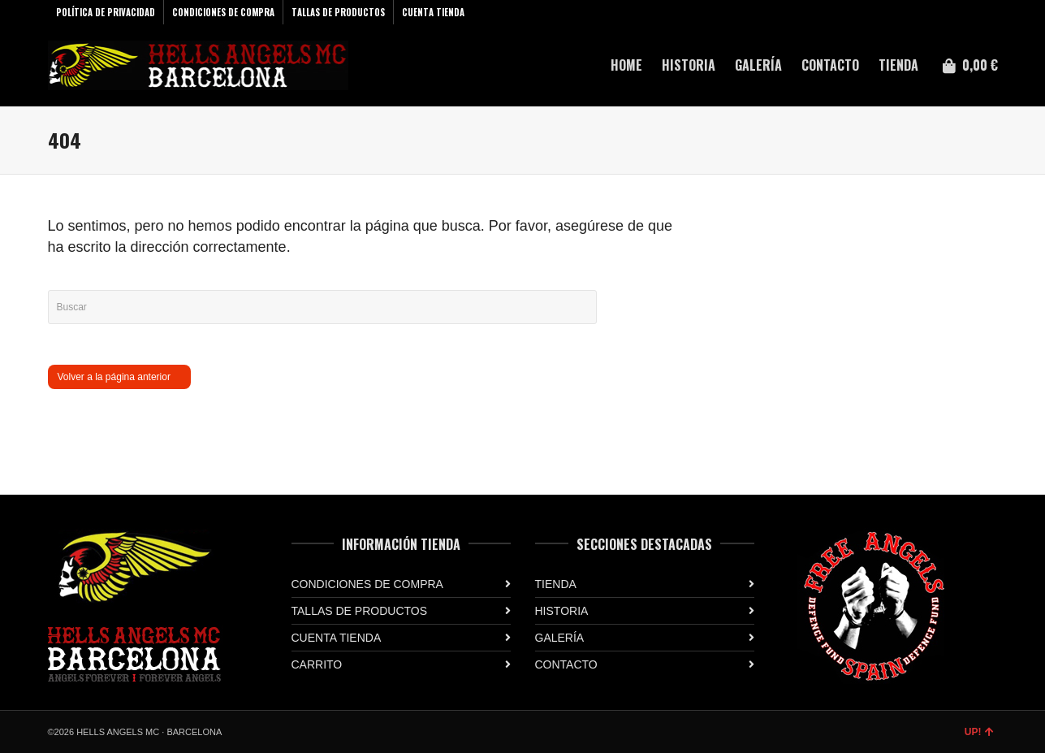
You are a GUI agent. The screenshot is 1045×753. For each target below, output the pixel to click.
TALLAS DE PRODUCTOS (338, 12)
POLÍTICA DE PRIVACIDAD (105, 12)
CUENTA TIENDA (433, 12)
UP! (979, 732)
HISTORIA (562, 610)
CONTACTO (566, 664)
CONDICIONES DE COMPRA (223, 12)
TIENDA (555, 584)
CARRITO (317, 664)
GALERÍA (560, 637)
